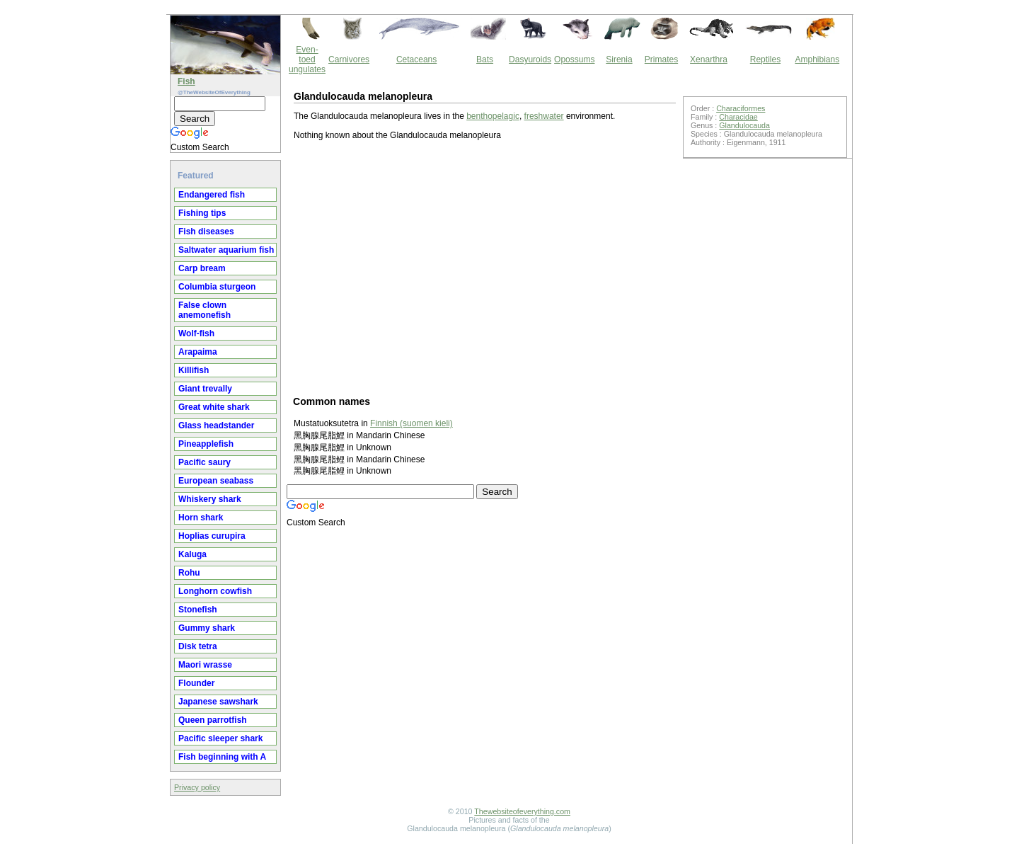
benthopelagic (492, 116)
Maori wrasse (205, 665)
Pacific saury (204, 462)
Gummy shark (206, 628)
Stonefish (197, 610)
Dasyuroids (530, 59)
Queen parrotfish (212, 720)
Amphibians (817, 59)
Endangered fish (211, 195)
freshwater (544, 116)
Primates (661, 59)
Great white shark (214, 407)
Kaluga (192, 554)
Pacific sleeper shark (220, 738)
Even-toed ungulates (307, 59)
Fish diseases (206, 231)
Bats (484, 59)
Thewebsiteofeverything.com (522, 811)
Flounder (196, 683)
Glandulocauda (744, 125)
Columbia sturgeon (216, 287)
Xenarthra (708, 59)
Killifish (193, 370)
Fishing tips (202, 213)
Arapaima (197, 352)
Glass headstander (216, 425)
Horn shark (200, 517)
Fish (186, 81)
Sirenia (619, 59)
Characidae (738, 117)
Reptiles (765, 59)
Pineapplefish (206, 444)
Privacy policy (197, 787)
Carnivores (348, 59)
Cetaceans (416, 59)
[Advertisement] (485, 267)
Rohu (189, 573)
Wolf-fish (196, 333)
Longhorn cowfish (215, 591)
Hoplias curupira (212, 536)
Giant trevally (205, 389)
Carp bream (202, 268)
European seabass (215, 481)
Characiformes (740, 108)
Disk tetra (197, 646)
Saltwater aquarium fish (226, 250)
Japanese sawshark (218, 702)
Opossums (574, 59)
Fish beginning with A (222, 757)
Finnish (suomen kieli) (411, 423)
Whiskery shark (209, 499)
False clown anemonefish (204, 310)
